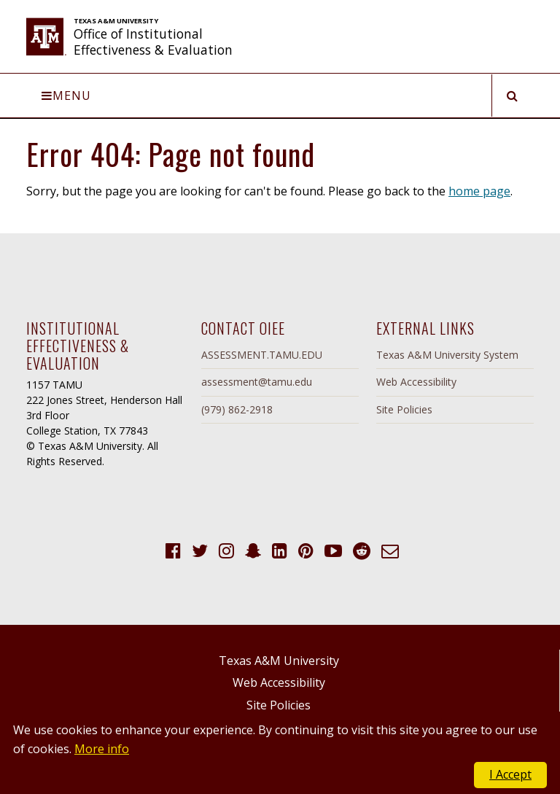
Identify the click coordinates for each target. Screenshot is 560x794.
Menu (66, 95)
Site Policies (404, 409)
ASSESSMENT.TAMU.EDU (261, 355)
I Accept (510, 774)
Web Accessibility (416, 382)
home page (479, 191)
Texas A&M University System (447, 355)
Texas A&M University (279, 661)
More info (101, 749)
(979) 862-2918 (237, 409)
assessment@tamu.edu (256, 382)
